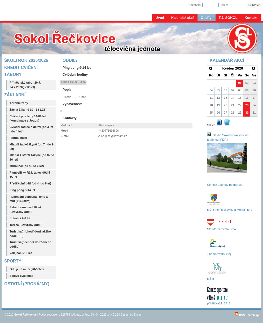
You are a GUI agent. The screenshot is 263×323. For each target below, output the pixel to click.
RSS (240, 315)
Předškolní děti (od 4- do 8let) (30, 183)
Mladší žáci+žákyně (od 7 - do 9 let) (32, 146)
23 (247, 105)
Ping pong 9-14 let (22, 190)
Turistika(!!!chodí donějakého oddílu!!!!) (30, 234)
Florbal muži (18, 137)
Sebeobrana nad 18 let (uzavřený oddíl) (25, 209)
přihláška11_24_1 (218, 303)
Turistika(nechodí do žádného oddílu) (30, 244)
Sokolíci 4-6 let (20, 218)
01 (240, 82)
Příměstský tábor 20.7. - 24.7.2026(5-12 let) (26, 85)
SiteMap (253, 315)
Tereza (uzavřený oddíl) (26, 224)
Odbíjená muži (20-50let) (27, 269)
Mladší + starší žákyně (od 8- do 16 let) (32, 157)
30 (247, 112)
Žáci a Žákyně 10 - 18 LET (28, 109)
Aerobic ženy (19, 103)
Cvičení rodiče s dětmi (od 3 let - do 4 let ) (31, 129)
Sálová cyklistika (21, 275)
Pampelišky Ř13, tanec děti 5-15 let (30, 175)
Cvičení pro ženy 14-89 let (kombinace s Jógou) (28, 118)
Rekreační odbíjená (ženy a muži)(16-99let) (29, 199)
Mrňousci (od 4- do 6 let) (27, 165)
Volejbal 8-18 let (21, 253)
